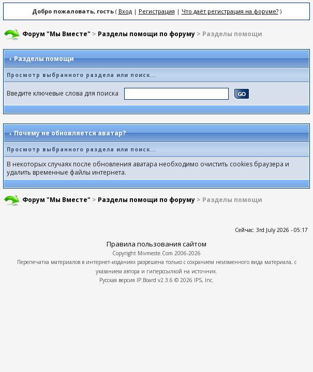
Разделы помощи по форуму (146, 33)
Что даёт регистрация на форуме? (230, 11)
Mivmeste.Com (155, 253)
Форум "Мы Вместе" (56, 33)
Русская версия (117, 280)
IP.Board (146, 280)
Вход (125, 11)
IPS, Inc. (204, 280)
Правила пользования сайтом (156, 244)
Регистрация (157, 11)
